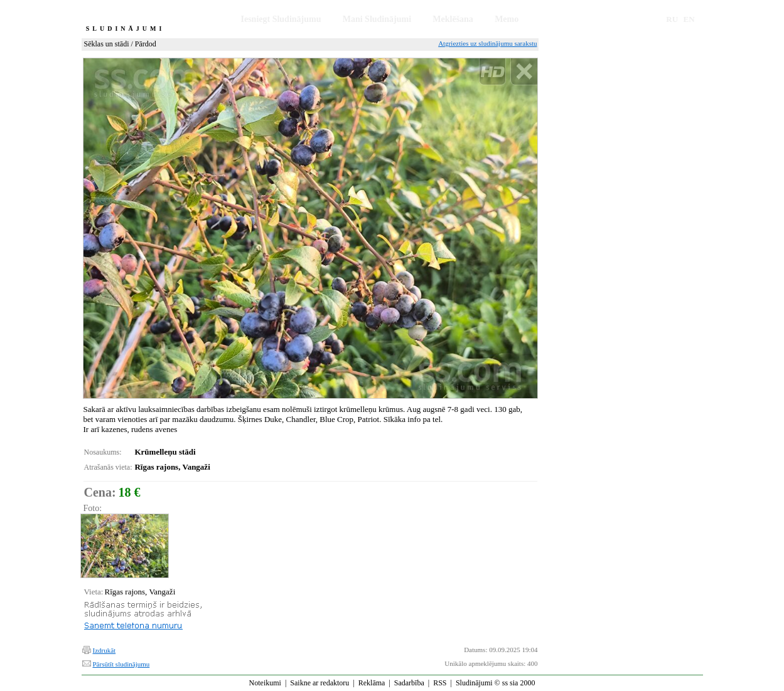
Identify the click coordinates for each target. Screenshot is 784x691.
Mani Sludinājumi (377, 19)
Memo (506, 19)
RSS (439, 682)
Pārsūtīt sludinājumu (121, 664)
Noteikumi (265, 682)
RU (672, 19)
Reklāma (371, 682)
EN (689, 19)
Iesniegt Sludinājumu (281, 19)
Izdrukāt (104, 650)
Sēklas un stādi (106, 44)
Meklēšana (452, 19)
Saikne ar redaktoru (319, 682)
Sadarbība (409, 682)
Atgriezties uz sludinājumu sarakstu (487, 43)
